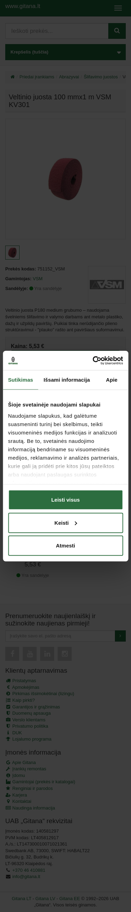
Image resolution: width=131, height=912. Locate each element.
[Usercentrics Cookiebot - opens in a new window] (93, 360)
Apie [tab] (111, 380)
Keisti (65, 522)
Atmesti (65, 546)
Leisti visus (65, 500)
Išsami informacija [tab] (67, 380)
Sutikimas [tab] (20, 380)
